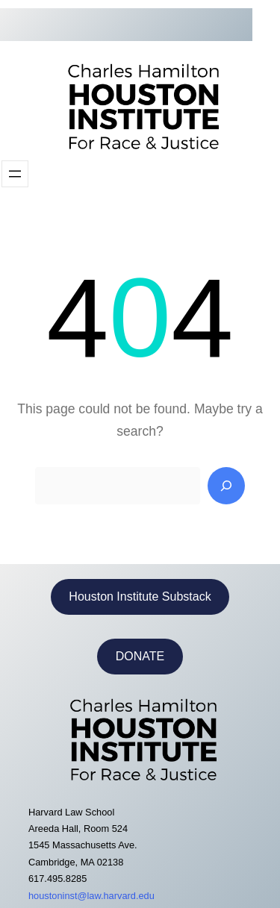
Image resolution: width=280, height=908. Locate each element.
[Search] (226, 485)
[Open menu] (14, 173)
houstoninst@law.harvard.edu (91, 895)
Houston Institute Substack (140, 596)
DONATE (140, 656)
